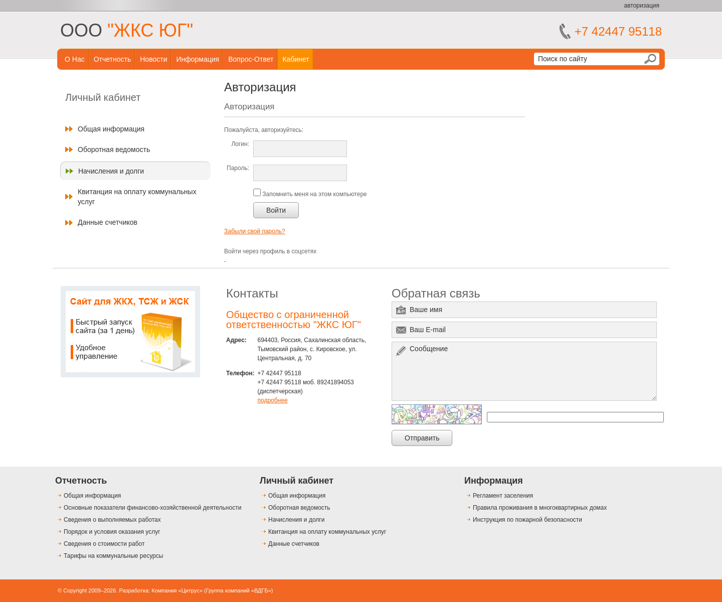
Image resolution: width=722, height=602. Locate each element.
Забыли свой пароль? (254, 231)
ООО (126, 30)
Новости (153, 59)
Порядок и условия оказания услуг (112, 531)
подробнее (272, 400)
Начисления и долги (111, 171)
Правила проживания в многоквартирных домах (540, 507)
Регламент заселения (503, 495)
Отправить (422, 438)
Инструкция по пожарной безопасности (527, 519)
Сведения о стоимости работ (104, 543)
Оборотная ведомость (114, 149)
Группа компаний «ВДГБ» (238, 590)
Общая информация (111, 129)
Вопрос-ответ (250, 59)
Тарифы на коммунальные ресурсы (113, 555)
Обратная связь (436, 293)
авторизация (641, 6)
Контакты (252, 293)
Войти (276, 210)
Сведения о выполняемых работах (112, 519)
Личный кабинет (296, 481)
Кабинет (295, 59)
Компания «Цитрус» (177, 590)
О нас (75, 59)
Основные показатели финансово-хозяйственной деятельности (152, 507)
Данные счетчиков (107, 222)
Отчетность (112, 59)
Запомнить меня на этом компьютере (314, 194)
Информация (197, 59)
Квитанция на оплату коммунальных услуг (137, 197)
